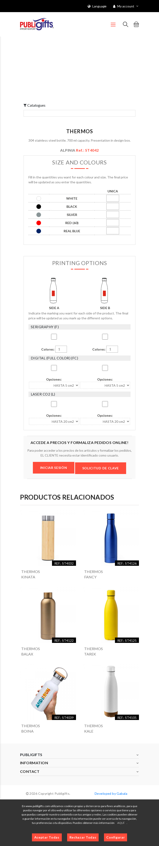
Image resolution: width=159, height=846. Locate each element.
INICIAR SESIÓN (53, 468)
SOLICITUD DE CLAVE (100, 468)
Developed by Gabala (111, 793)
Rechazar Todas (83, 837)
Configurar (115, 837)
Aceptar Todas (46, 837)
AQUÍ (120, 823)
